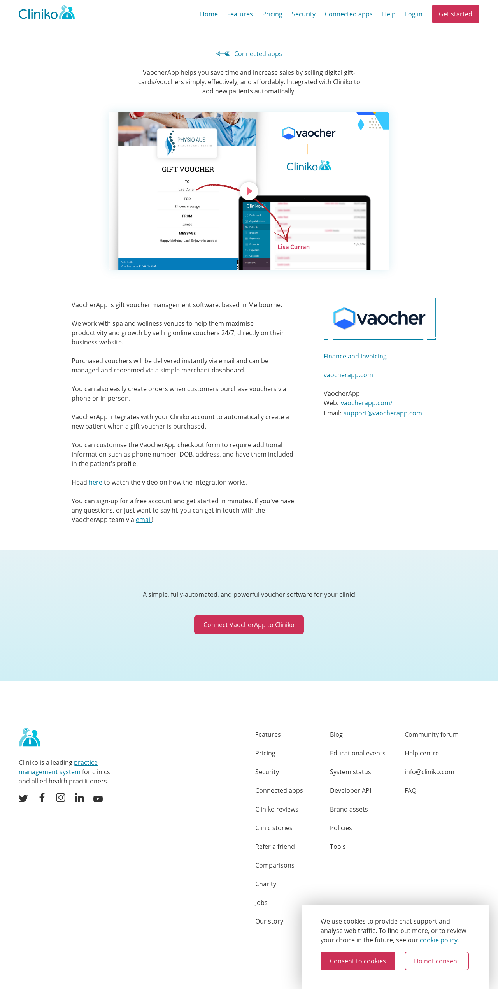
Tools (338, 846)
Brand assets (349, 809)
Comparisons (275, 865)
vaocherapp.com (348, 375)
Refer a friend (275, 846)
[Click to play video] (249, 191)
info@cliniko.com (429, 772)
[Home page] (29, 737)
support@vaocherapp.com (383, 413)
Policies (341, 828)
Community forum (432, 734)
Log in (414, 14)
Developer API (350, 790)
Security (304, 14)
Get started (455, 14)
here (95, 482)
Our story (269, 921)
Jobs (261, 902)
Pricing (272, 14)
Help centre (422, 753)
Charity (265, 884)
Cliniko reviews (276, 809)
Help (389, 14)
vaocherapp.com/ (367, 403)
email (144, 519)
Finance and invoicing (355, 356)
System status (350, 772)
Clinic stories (274, 828)
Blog (336, 734)
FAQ (410, 790)
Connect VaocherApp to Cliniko (249, 624)
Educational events (358, 753)
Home (209, 14)
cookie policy (439, 940)
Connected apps (349, 14)
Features (240, 14)
